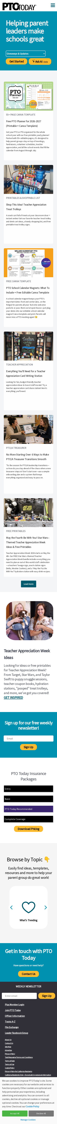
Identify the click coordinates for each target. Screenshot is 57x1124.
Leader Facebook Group (16, 1032)
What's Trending (28, 920)
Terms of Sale (10, 1061)
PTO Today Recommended (18, 808)
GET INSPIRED (13, 697)
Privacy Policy (10, 1054)
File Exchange (12, 1027)
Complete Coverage (15, 819)
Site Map (8, 1047)
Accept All (14, 1113)
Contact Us (28, 974)
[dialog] (28, 1100)
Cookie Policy (9, 1068)
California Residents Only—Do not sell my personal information (28, 1075)
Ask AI (40, 61)
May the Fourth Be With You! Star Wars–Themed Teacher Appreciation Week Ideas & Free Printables (27, 542)
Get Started (16, 61)
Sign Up (28, 747)
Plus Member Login (14, 1004)
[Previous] (11, 907)
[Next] (45, 907)
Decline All (41, 1113)
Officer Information (15, 1015)
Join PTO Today (13, 1010)
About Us (8, 1040)
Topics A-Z (10, 1021)
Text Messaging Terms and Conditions (19, 1057)
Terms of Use (9, 1064)
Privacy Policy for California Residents (18, 1071)
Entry (7, 788)
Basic (7, 798)
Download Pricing (28, 829)
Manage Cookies (28, 1119)
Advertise (8, 1050)
